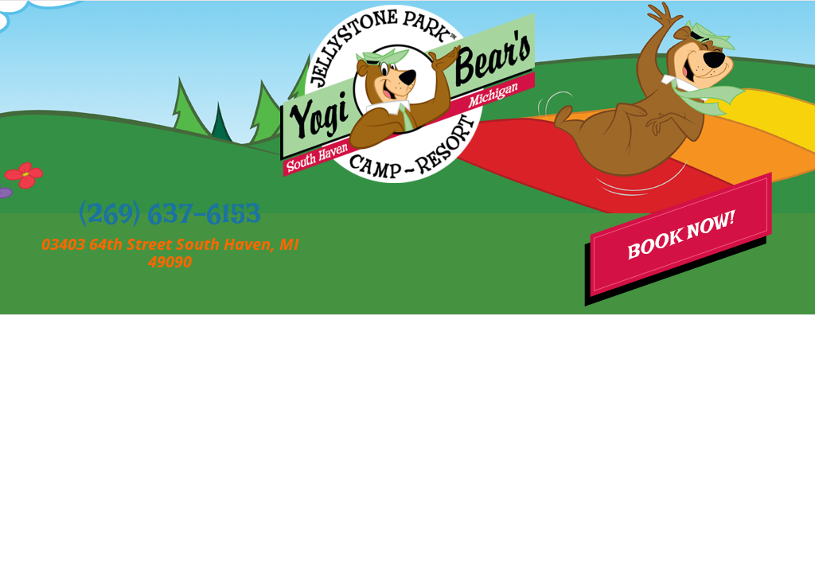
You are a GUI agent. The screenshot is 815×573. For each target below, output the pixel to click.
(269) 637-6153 (170, 221)
